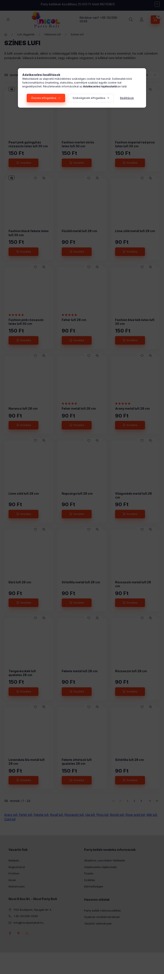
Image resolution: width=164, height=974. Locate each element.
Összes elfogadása (43, 98)
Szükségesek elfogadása (89, 98)
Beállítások (127, 98)
